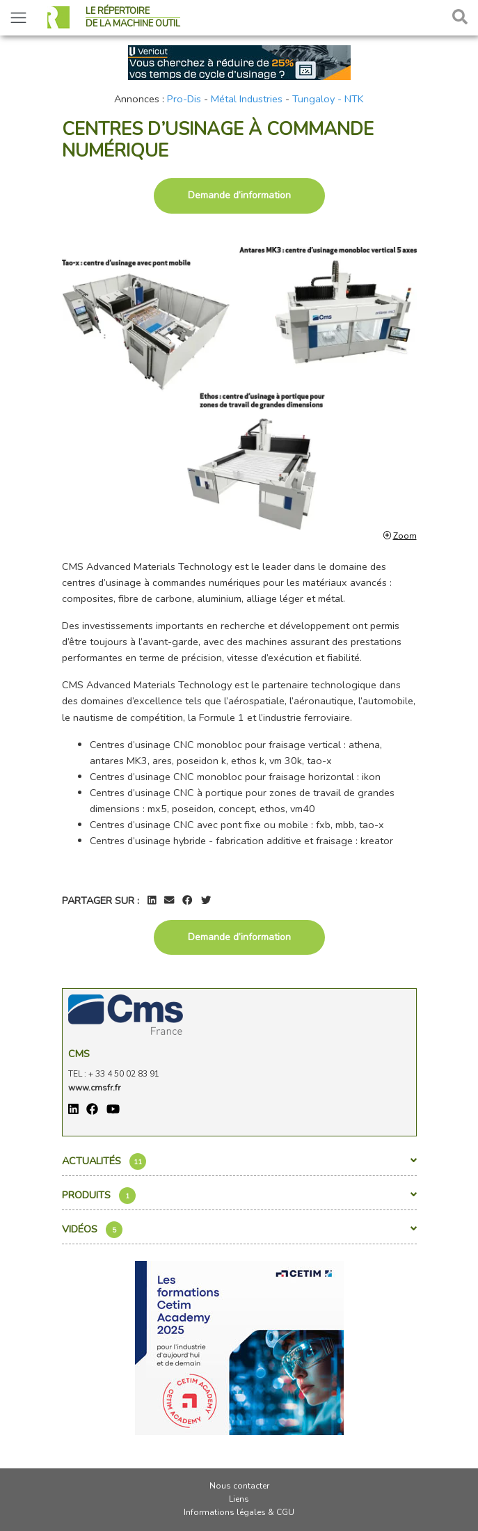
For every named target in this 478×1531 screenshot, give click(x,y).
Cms (79, 1054)
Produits (239, 1195)
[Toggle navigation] (18, 17)
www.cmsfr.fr (94, 1087)
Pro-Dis (184, 99)
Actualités (239, 1161)
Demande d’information (239, 195)
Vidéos (239, 1229)
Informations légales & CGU (239, 1512)
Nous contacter (239, 1485)
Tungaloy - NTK (328, 99)
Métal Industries (246, 99)
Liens (239, 1499)
